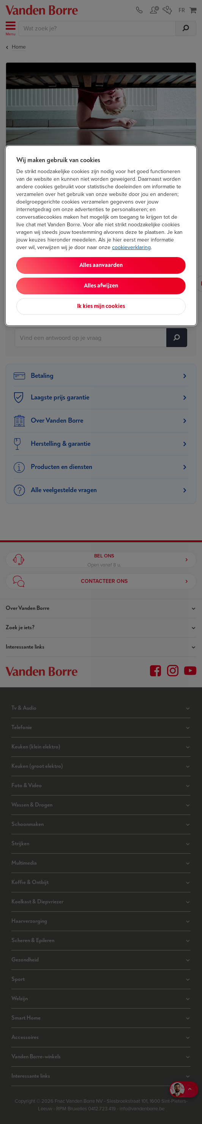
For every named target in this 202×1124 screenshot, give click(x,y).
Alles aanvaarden (101, 265)
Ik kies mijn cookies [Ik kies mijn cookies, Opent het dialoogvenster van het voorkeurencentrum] (101, 306)
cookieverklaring (131, 247)
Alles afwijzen (101, 285)
